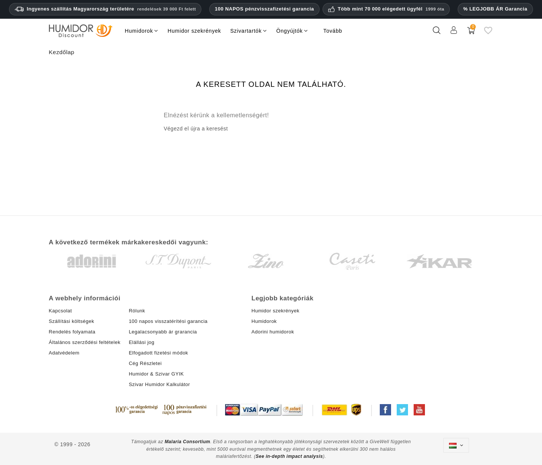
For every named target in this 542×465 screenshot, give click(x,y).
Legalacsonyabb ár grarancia (163, 332)
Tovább (332, 31)
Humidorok (264, 321)
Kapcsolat (60, 311)
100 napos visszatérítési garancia (168, 321)
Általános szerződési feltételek (84, 342)
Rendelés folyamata (72, 332)
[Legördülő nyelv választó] (456, 445)
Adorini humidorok (272, 332)
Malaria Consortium (187, 441)
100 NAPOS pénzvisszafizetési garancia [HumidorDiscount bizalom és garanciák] (264, 9)
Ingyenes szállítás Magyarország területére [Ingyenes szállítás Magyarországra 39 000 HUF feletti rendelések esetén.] (105, 9)
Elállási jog (141, 342)
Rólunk (137, 311)
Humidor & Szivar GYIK (156, 374)
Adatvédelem (64, 353)
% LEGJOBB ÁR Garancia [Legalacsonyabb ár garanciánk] (495, 9)
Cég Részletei (145, 363)
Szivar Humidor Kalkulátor (159, 384)
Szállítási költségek (71, 321)
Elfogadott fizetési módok (158, 353)
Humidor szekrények (275, 311)
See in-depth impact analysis (289, 456)
